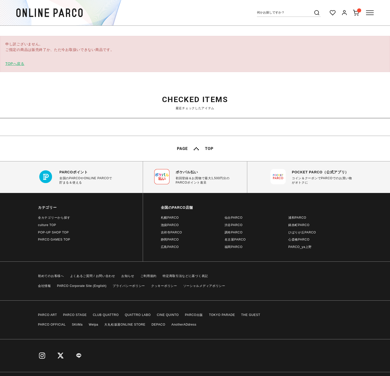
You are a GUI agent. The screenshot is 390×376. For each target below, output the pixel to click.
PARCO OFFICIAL (52, 324)
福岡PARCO (234, 247)
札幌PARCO (170, 217)
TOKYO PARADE (222, 315)
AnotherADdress (184, 324)
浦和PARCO (297, 217)
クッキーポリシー (164, 286)
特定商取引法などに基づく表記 (185, 276)
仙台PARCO (234, 217)
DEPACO (158, 324)
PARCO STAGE (75, 315)
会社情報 (44, 286)
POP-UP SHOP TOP (53, 232)
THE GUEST (250, 315)
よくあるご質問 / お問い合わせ (92, 276)
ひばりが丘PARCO (302, 232)
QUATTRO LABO (138, 315)
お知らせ (127, 276)
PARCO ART (47, 315)
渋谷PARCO (234, 225)
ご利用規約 (148, 276)
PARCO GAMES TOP (54, 239)
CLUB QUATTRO (106, 315)
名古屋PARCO (235, 239)
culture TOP (47, 225)
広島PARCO (170, 247)
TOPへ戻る (14, 64)
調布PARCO (234, 232)
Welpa (93, 324)
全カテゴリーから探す (54, 217)
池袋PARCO (170, 225)
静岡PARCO (170, 239)
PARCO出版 (194, 315)
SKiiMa (77, 324)
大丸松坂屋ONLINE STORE (124, 324)
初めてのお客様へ (51, 276)
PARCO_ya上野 (300, 247)
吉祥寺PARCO (171, 232)
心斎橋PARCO (298, 239)
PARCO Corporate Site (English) (82, 286)
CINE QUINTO (168, 315)
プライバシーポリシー (129, 286)
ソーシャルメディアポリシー (204, 286)
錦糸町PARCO (298, 225)
